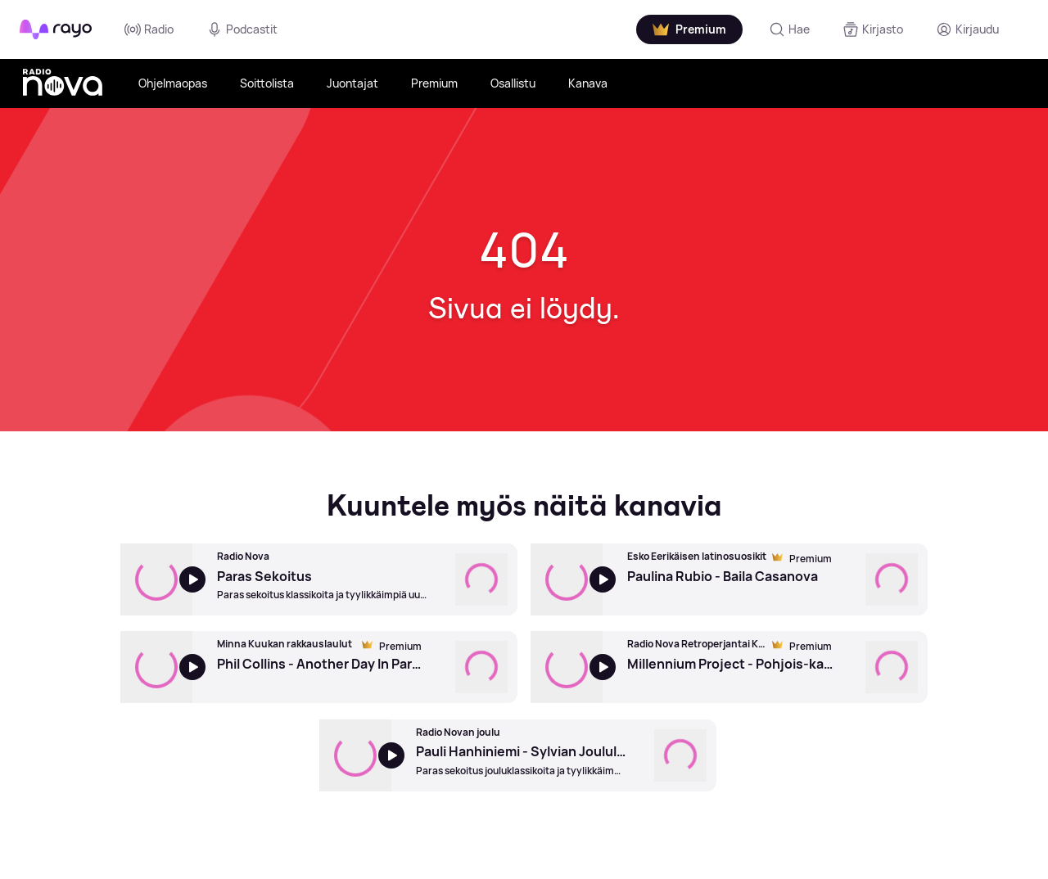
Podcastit (242, 29)
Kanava (588, 83)
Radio (149, 29)
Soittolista (267, 83)
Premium (434, 83)
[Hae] (789, 29)
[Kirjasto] (872, 29)
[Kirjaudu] (967, 29)
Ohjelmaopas (172, 83)
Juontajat (352, 83)
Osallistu (512, 83)
